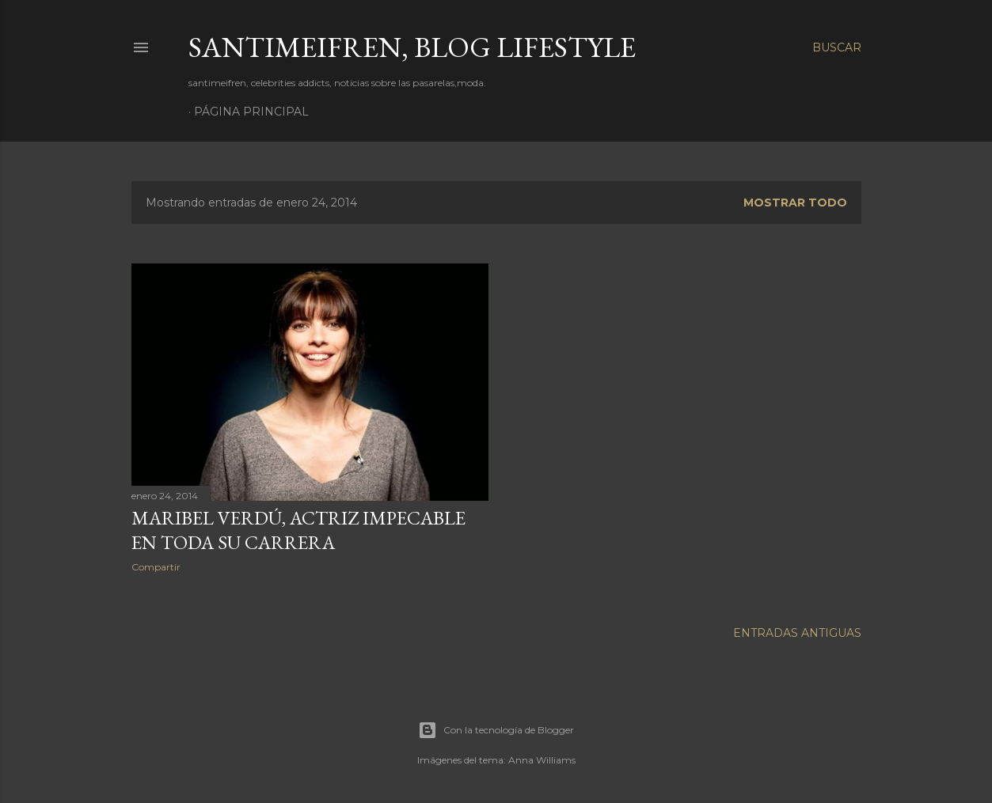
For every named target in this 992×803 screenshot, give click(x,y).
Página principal (251, 111)
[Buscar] (836, 47)
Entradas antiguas (797, 630)
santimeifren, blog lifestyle (412, 47)
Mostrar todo (795, 202)
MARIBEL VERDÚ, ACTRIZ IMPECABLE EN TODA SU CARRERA (298, 530)
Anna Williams (542, 757)
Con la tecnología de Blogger (496, 727)
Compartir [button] (156, 567)
